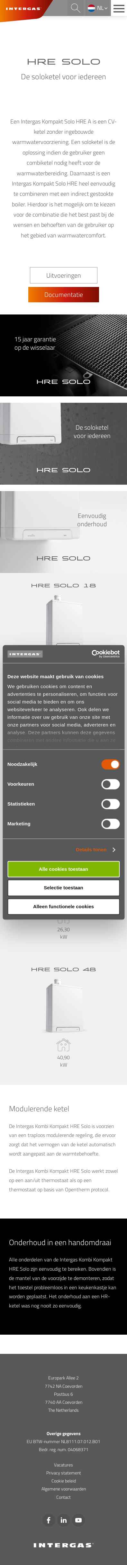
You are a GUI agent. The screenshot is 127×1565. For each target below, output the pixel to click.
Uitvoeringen (63, 275)
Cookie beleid (63, 1480)
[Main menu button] (119, 8)
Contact (63, 1497)
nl (100, 8)
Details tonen (91, 849)
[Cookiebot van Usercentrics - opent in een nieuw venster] (91, 654)
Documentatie (63, 294)
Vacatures (63, 1464)
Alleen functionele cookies (63, 906)
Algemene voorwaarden (63, 1488)
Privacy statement (63, 1472)
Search (76, 8)
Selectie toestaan (63, 888)
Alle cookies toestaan (63, 869)
